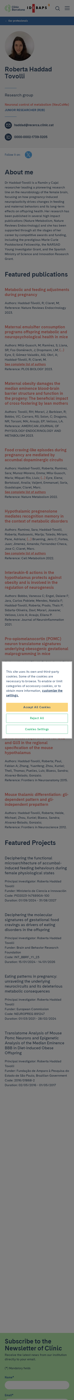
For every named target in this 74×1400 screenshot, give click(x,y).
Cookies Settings (37, 729)
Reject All (37, 718)
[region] (37, 700)
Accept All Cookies (37, 707)
